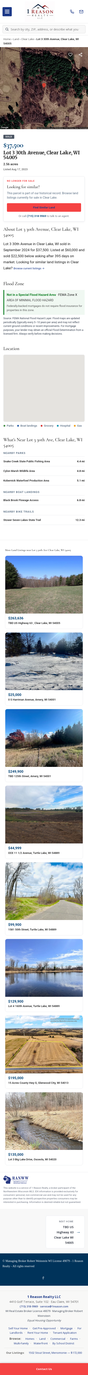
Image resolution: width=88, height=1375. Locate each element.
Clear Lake (27, 39)
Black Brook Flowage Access (20, 500)
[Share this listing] (80, 54)
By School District (63, 1343)
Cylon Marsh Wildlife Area (19, 471)
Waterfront (41, 1343)
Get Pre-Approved (44, 1328)
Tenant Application (65, 1333)
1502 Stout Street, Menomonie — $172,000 (55, 1353)
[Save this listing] (70, 54)
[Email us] (81, 12)
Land (16, 39)
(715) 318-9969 (36, 216)
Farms (74, 1339)
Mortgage (66, 1328)
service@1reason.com (54, 1306)
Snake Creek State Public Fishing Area (26, 461)
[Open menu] (7, 11)
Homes (29, 1339)
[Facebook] (44, 1278)
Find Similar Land (44, 207)
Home (7, 39)
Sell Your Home (18, 1328)
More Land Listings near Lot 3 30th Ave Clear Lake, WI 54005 (38, 550)
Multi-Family (21, 1343)
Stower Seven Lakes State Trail (22, 520)
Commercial (57, 1339)
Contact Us (44, 1369)
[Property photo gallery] (44, 88)
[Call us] (72, 12)
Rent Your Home (38, 1333)
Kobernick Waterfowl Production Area (26, 480)
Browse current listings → (29, 268)
